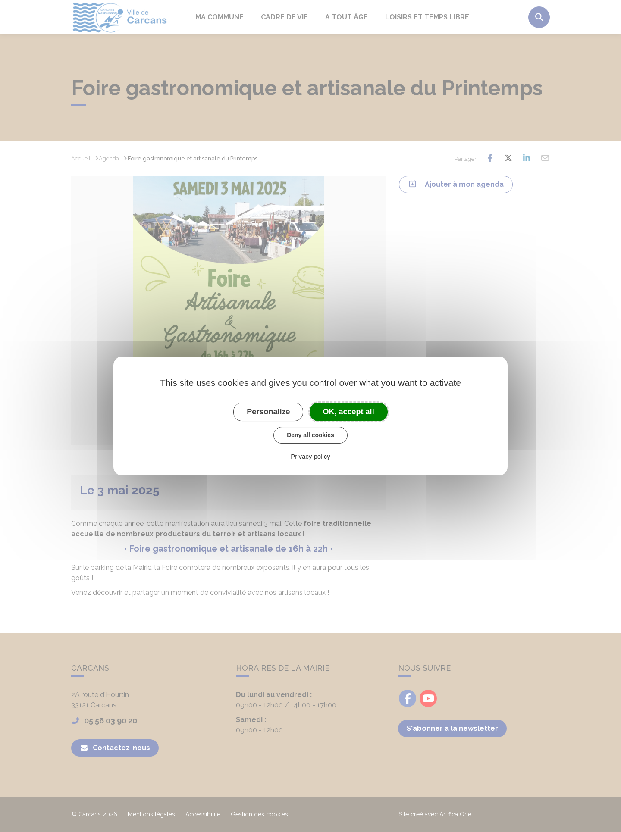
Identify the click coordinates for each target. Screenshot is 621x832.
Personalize (268, 411)
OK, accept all (348, 411)
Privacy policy (310, 456)
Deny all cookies (310, 435)
